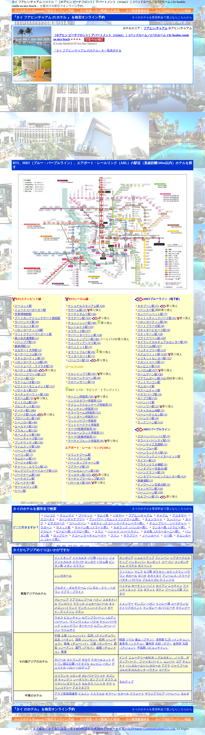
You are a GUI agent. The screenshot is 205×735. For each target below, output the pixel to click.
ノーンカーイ (150, 535)
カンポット (153, 562)
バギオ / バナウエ (130, 579)
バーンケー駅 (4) (148, 418)
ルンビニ (96, 663)
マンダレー (150, 607)
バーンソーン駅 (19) (150, 492)
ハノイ (150, 585)
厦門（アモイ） (85, 647)
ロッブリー (60, 535)
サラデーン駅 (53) (79, 318)
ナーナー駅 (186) (25, 410)
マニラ (138, 571)
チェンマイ (67, 515)
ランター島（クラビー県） (169, 527)
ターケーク (86, 625)
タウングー (183, 607)
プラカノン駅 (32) (26, 430)
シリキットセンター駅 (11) (154, 358)
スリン (115, 535)
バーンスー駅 (146, 310)
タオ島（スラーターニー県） (162, 531)
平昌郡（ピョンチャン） (153, 647)
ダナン (160, 589)
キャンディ (65, 679)
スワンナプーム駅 (79, 454)
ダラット (149, 589)
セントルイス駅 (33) (80, 327)
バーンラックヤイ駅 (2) (152, 452)
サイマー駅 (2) (146, 460)
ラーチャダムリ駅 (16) (82, 314)
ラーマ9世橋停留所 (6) (82, 429)
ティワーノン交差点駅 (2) (153, 484)
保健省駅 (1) (145, 480)
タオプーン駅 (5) (148, 306)
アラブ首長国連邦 (65, 693)
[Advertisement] (102, 120)
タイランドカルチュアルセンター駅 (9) (162, 342)
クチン (79, 611)
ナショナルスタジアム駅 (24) (86, 306)
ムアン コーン (103, 625)
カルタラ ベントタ (93, 683)
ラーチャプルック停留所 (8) (86, 440)
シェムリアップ (144, 557)
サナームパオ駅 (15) (27, 382)
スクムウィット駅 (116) (152, 354)
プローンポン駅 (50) (27, 418)
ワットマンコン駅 (148, 382)
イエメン (84, 693)
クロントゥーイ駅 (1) (150, 362)
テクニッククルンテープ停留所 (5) (90, 404)
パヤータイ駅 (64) (79, 482)
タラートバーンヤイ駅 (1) (153, 440)
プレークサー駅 (25, 482)
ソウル (130, 639)
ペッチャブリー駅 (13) (151, 350)
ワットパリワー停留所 (82, 420)
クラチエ (131, 565)
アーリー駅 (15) (24, 378)
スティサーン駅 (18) (150, 334)
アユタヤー (179, 515)
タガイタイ (154, 575)
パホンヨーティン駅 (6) (152, 322)
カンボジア (126, 557)
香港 (64, 651)
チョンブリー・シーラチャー (168, 523)
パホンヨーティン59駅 (29, 330)
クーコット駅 (23, 306)
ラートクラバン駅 (79, 458)
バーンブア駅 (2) (25, 342)
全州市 (177, 643)
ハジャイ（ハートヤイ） (123, 531)
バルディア (83, 667)
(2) (87, 360)
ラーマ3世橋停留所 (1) (82, 436)
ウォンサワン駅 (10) (150, 488)
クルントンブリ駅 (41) (82, 374)
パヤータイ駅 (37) (26, 390)
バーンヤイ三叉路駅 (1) (152, 444)
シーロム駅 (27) (147, 370)
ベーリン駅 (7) (24, 454)
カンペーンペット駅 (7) (152, 314)
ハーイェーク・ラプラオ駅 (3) (34, 366)
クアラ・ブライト (72, 591)
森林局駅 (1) (22, 346)
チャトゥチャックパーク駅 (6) (157, 318)
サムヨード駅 (146, 386)
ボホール (131, 575)
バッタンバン (137, 562)
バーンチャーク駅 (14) (29, 438)
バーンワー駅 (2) (148, 406)
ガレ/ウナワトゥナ (93, 675)
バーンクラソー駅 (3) (150, 472)
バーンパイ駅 (146, 402)
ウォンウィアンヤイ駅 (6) (84, 343)
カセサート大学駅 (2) (28, 350)
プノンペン (162, 557)
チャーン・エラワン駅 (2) (31, 466)
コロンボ (75, 675)
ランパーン (174, 519)
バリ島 (91, 557)
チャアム (162, 515)
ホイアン (161, 585)
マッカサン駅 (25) (79, 474)
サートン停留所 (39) (81, 396)
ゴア (179, 661)
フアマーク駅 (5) (78, 466)
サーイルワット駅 (26, 486)
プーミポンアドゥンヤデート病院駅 (37, 318)
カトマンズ (74, 659)
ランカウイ (65, 603)
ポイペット (145, 565)
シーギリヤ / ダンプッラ (88, 679)
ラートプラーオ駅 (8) (150, 326)
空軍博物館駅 (23, 314)
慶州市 (150, 643)
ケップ (123, 562)
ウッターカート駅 (79, 356)
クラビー (46, 531)
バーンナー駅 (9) (25, 450)
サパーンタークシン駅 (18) (85, 335)
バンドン (102, 557)
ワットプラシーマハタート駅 (33, 334)
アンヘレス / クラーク (176, 575)
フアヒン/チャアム (155, 28)
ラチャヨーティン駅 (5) (29, 358)
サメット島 (63, 527)
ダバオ (142, 575)
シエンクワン (69, 625)
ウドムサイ (68, 629)
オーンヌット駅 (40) (27, 434)
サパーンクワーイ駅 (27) (30, 374)
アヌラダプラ (81, 687)
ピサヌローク (56, 523)
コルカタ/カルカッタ (132, 669)
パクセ (94, 621)
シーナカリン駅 (25, 478)
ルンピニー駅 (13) (148, 366)
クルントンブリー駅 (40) (84, 339)
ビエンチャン (72, 617)
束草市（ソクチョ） (132, 643)
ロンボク (90, 562)
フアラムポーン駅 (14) (152, 378)
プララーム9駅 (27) (149, 346)
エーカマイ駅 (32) (26, 426)
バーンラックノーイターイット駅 (158, 456)
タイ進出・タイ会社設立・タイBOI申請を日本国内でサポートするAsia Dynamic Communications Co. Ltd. (104, 728)
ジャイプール (179, 665)
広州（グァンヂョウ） (101, 635)
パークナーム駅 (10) (27, 474)
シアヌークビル (180, 557)
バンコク (49, 515)
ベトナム (125, 585)
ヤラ (109, 683)
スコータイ (47, 519)
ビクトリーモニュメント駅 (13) (34, 386)
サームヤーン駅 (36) (150, 374)
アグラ (166, 665)
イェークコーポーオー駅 (30, 310)
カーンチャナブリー (72, 519)
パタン (106, 663)
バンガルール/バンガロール (143, 665)
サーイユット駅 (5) (27, 326)
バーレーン (173, 693)
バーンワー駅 (76, 360)
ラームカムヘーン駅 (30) (83, 470)
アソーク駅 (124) (26, 414)
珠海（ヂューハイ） (77, 643)
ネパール (60, 659)
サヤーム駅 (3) (24, 398)
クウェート (137, 693)
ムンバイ (169, 661)
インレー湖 (163, 603)
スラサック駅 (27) (79, 331)
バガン (150, 603)
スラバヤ (78, 562)
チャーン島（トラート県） (92, 527)
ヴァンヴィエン (80, 621)
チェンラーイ (153, 519)
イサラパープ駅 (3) (149, 394)
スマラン (79, 565)
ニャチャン (175, 585)
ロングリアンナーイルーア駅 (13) (36, 470)
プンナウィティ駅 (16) (29, 442)
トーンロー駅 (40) (26, 422)
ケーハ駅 (20, 490)
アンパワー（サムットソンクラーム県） (115, 519)
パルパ (71, 667)
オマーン (111, 693)
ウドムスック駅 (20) (27, 446)
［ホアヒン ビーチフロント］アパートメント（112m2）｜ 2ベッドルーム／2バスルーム (109, 35)
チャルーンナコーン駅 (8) (84, 378)
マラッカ (79, 603)
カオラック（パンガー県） (130, 527)
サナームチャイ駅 (148, 390)
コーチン (164, 669)
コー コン (168, 562)
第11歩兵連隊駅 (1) (27, 338)
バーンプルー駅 (147, 448)
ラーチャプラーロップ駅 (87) (86, 478)
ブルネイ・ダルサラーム (70, 587)
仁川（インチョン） (178, 639)
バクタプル (82, 663)
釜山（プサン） (145, 639)
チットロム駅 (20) (26, 402)
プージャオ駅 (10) (26, 462)
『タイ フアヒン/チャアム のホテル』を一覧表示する (87, 50)
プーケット (85, 515)
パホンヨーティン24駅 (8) (31, 362)
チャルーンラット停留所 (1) (85, 432)
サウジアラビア (155, 693)
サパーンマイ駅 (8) (27, 322)
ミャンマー (126, 603)
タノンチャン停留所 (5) (83, 408)
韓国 (122, 639)
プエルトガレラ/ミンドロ (158, 579)
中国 (57, 635)
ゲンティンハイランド (92, 607)
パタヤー (118, 515)
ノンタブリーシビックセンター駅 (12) (161, 476)
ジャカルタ (79, 557)
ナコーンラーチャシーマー (89, 535)
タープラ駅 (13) (147, 398)
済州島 (160, 639)
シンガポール (63, 575)
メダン (68, 565)
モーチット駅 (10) (30, 370)
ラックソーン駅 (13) (150, 422)
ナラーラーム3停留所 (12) (84, 412)
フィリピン (126, 571)
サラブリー (131, 535)
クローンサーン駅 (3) (81, 382)
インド (123, 657)
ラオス (58, 617)
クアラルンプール (81, 599)
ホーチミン (138, 585)
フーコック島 (173, 589)
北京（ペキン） (64, 639)
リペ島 (168, 535)
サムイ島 (102, 515)
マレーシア (61, 599)
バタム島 (102, 562)
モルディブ (126, 681)
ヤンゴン (140, 603)
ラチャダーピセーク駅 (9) (153, 330)
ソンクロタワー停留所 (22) (85, 400)
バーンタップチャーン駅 (83, 462)
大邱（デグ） (163, 643)
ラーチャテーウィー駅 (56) (32, 394)
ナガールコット (101, 659)
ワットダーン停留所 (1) (83, 416)
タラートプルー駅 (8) (82, 352)
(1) (93, 356)
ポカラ (86, 659)
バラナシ (152, 669)
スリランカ (61, 675)
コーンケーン (77, 523)
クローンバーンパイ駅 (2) (153, 436)
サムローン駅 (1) (25, 458)
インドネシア (63, 557)
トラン (99, 531)
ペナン (97, 599)
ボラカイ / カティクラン (168, 571)
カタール (123, 693)
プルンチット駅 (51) (27, 406)
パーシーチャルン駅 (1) (152, 414)
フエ (140, 589)
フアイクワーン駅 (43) (151, 338)
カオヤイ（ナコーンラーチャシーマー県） (118, 523)
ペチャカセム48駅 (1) (150, 410)
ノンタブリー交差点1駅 (152, 468)
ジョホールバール (96, 603)
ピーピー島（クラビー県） (73, 531)
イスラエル (97, 693)
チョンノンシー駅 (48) (82, 323)
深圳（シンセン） (86, 639)
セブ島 (148, 571)
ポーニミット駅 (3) (80, 347)
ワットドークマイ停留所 (83, 424)
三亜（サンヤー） (101, 643)
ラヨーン (46, 527)
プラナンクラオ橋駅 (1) (152, 464)
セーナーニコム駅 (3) (28, 354)
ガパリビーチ (166, 607)
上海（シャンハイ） (74, 635)
